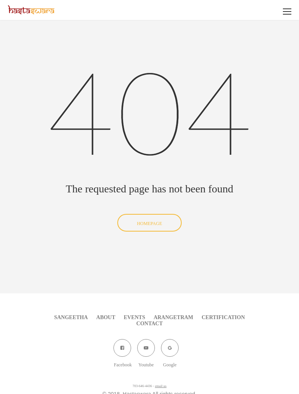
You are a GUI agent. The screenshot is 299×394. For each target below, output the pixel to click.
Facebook (122, 351)
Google (169, 351)
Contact (149, 323)
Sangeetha (71, 317)
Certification (223, 317)
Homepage (149, 223)
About (105, 317)
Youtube (146, 351)
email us (160, 386)
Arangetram (173, 317)
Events (134, 317)
